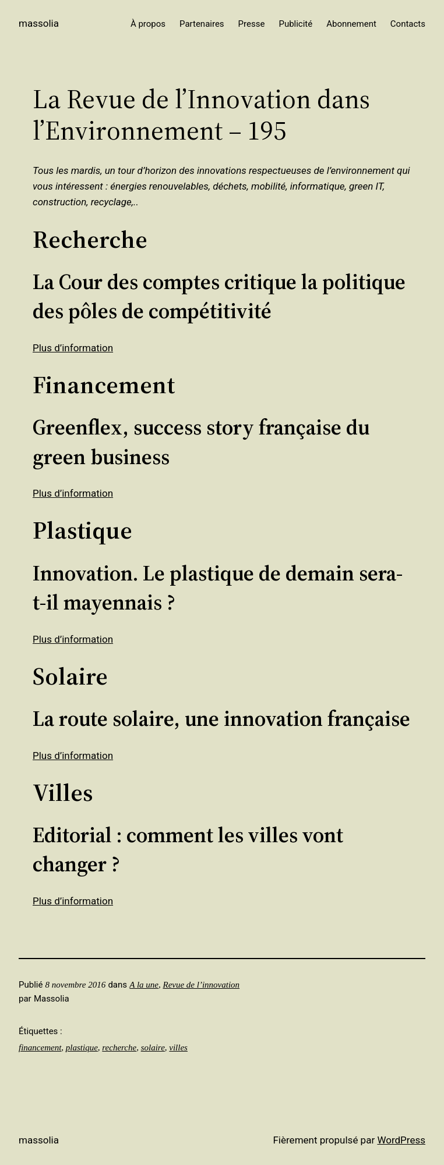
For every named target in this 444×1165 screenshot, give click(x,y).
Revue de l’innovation (201, 984)
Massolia (39, 23)
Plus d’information (73, 348)
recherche (119, 1047)
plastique (82, 1047)
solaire (153, 1047)
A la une (143, 984)
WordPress (401, 1140)
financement (40, 1047)
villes (178, 1047)
